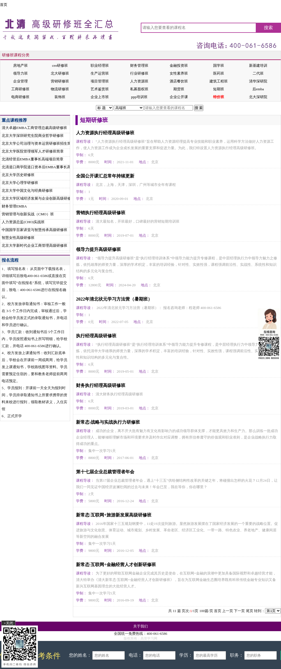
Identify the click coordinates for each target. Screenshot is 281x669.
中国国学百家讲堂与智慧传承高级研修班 (34, 230)
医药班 (218, 73)
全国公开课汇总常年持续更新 (105, 176)
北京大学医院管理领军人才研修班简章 (33, 151)
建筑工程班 (218, 81)
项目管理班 (100, 81)
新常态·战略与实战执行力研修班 (108, 422)
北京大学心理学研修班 (20, 183)
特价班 (218, 97)
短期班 (218, 89)
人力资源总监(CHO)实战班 (23, 222)
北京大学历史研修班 (18, 175)
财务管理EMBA (14, 206)
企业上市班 (100, 97)
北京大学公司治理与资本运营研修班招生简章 (38, 143)
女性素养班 (179, 73)
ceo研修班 (60, 65)
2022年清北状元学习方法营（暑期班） (114, 299)
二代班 (258, 73)
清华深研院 (258, 81)
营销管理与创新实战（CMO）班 (28, 214)
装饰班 (59, 97)
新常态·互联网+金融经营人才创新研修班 (116, 564)
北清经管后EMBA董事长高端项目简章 (32, 159)
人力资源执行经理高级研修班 (105, 132)
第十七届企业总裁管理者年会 (105, 471)
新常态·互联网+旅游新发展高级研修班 (113, 515)
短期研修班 (43, 108)
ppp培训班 (139, 97)
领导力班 (20, 73)
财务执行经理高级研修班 (100, 385)
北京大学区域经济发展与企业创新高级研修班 (38, 198)
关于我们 (140, 626)
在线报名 (225, 108)
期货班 (178, 89)
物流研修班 (60, 89)
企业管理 (20, 81)
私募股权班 (139, 89)
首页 (3, 5)
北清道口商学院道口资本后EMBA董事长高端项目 (42, 167)
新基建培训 (258, 65)
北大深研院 (258, 97)
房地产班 (20, 65)
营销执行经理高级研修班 (100, 212)
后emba (258, 89)
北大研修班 (60, 73)
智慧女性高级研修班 (18, 238)
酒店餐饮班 (179, 81)
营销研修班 (60, 81)
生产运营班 (100, 73)
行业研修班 (139, 73)
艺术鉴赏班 (100, 89)
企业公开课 (179, 97)
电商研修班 (20, 97)
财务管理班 (139, 65)
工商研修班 (20, 89)
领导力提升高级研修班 (98, 249)
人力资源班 (139, 81)
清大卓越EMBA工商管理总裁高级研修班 (34, 128)
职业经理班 (100, 65)
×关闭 (8, 623)
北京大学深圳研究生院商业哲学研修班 (33, 135)
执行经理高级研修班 (96, 335)
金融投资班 (179, 65)
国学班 (218, 65)
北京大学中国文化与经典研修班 (27, 190)
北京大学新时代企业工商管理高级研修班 (34, 245)
